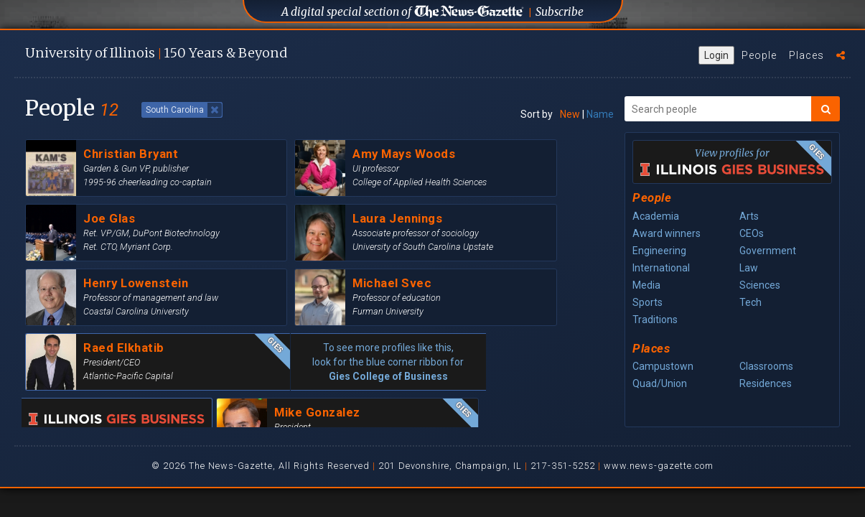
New (570, 114)
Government (767, 250)
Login (716, 55)
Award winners (666, 233)
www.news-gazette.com (659, 465)
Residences (765, 383)
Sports (647, 302)
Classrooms (766, 366)
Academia (655, 216)
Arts (749, 216)
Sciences (759, 285)
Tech (750, 302)
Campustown (662, 366)
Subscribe (560, 12)
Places (806, 55)
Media (646, 285)
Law (748, 268)
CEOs (751, 233)
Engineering (659, 250)
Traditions (655, 319)
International (661, 268)
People (759, 55)
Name (600, 114)
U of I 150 (156, 53)
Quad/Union (659, 383)
